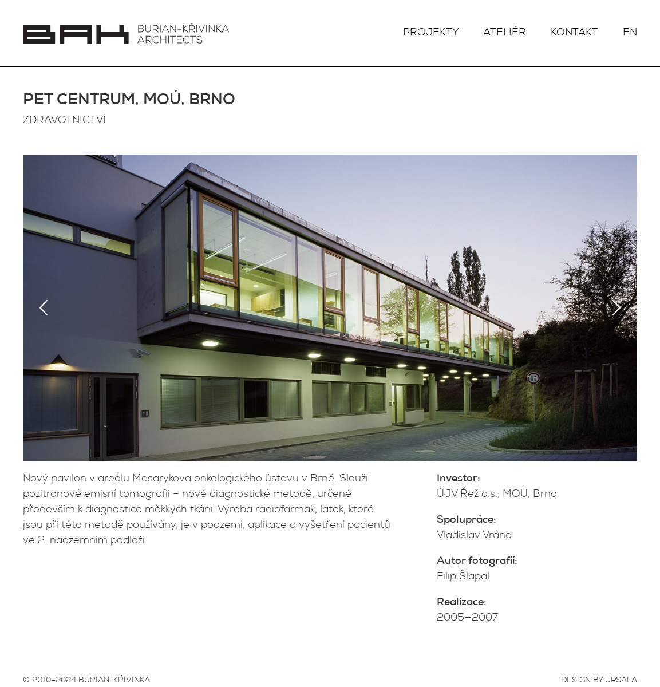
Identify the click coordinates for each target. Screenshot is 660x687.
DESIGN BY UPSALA (599, 681)
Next (616, 308)
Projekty (431, 33)
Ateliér (504, 33)
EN (630, 33)
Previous (43, 308)
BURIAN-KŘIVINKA (114, 681)
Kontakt (574, 33)
